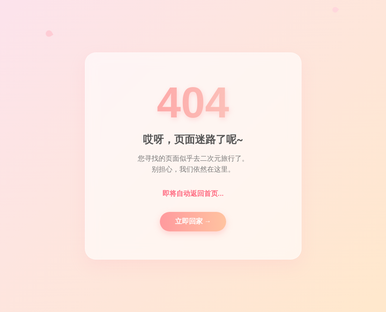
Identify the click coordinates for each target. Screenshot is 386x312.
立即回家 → (193, 221)
